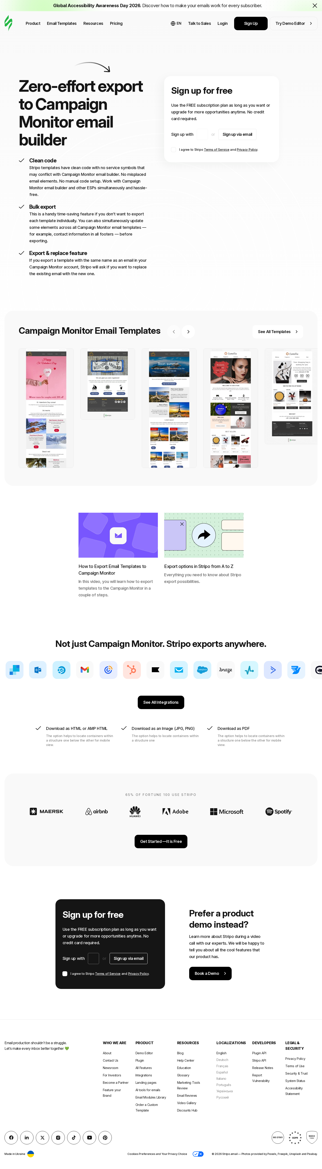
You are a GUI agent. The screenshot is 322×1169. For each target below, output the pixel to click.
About (107, 1053)
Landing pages (146, 1082)
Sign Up (251, 23)
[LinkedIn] (27, 1137)
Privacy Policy (247, 149)
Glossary (183, 1075)
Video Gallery (186, 1103)
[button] (198, 1154)
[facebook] (11, 1137)
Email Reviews (187, 1095)
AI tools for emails (148, 1090)
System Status (295, 1081)
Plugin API (259, 1053)
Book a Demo (210, 973)
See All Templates (278, 331)
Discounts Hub (187, 1110)
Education (184, 1068)
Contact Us (110, 1060)
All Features (144, 1068)
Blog (180, 1053)
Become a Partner (116, 1082)
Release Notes (262, 1068)
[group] (46, 408)
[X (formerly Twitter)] (42, 1137)
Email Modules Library (151, 1097)
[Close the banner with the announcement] (315, 5)
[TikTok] (73, 1137)
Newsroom (110, 1068)
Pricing (116, 23)
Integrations (144, 1075)
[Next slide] (188, 331)
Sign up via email (237, 134)
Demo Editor (144, 1053)
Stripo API (259, 1060)
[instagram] (58, 1137)
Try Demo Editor (293, 23)
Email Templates (62, 23)
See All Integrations (161, 702)
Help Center (185, 1060)
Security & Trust (296, 1073)
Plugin (140, 1060)
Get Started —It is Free (161, 841)
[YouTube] (89, 1137)
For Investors (112, 1075)
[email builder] (8, 23)
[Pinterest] (105, 1137)
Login (222, 23)
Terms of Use (295, 1066)
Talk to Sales (199, 23)
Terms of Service (216, 149)
